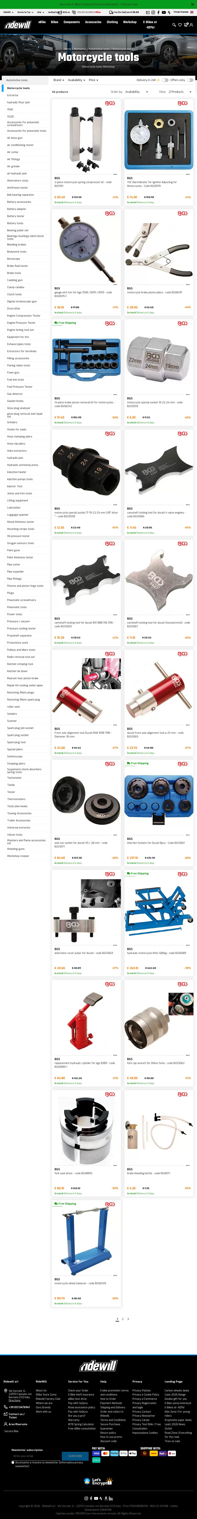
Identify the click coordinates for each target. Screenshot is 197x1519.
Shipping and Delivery (112, 1407)
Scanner (12, 721)
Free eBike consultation (82, 1428)
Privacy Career (141, 1420)
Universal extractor (18, 827)
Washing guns (16, 849)
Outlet (168, 1428)
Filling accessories (18, 358)
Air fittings (13, 159)
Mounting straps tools (20, 529)
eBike (42, 22)
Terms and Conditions (113, 1420)
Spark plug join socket (20, 728)
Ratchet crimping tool (20, 664)
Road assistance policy (81, 1407)
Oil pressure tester (18, 536)
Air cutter (13, 152)
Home (67, 49)
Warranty (74, 1420)
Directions (15, 1400)
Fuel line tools (15, 379)
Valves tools (14, 834)
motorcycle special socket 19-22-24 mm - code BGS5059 (155, 404)
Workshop (130, 22)
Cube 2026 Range (175, 1394)
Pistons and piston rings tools (25, 586)
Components (72, 22)
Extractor (13, 95)
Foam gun (13, 372)
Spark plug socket (18, 735)
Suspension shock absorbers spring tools (24, 770)
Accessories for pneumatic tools (26, 131)
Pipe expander (15, 571)
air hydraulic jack (17, 173)
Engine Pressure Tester (21, 323)
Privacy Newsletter (143, 1416)
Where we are (44, 1403)
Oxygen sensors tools (20, 543)
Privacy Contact (141, 1411)
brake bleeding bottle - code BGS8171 (148, 1173)
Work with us (43, 1411)
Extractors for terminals (22, 351)
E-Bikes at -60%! (150, 25)
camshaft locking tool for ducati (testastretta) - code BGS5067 (158, 624)
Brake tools (14, 273)
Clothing (112, 22)
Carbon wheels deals (177, 1390)
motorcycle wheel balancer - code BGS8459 (80, 1283)
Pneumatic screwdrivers (21, 600)
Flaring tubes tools (18, 365)
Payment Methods (111, 1403)
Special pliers (15, 749)
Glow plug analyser (18, 408)
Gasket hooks (15, 401)
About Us (41, 1390)
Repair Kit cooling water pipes (25, 685)
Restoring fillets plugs (20, 692)
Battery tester (15, 216)
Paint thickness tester (20, 557)
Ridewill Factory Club (48, 1399)
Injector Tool (14, 486)
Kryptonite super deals (178, 1420)
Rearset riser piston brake (22, 678)
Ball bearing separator (20, 195)
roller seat (13, 706)
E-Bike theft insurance (81, 1394)
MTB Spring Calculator (81, 1424)
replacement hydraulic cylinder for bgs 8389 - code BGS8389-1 (85, 1065)
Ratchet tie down (17, 671)
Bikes (54, 22)
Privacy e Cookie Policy (145, 1394)
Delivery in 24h (146, 80)
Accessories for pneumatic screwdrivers (23, 124)
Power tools (14, 614)
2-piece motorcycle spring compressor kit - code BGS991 (83, 184)
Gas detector (15, 394)
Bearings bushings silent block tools (25, 237)
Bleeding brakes (16, 244)
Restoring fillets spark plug (23, 699)
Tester (11, 792)
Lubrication (13, 507)
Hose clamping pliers (19, 436)
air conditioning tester (20, 145)
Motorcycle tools (122, 49)
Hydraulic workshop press (22, 465)
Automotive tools (99, 49)
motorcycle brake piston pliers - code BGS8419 (154, 292)
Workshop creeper (18, 856)
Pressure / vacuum (18, 621)
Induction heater (16, 472)
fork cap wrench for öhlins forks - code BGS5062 (156, 1063)
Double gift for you (176, 1399)
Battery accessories (19, 202)
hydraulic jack (15, 458)
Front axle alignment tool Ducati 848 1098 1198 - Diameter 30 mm (83, 734)
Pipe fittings (14, 579)
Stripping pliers (16, 763)
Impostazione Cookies (145, 1433)
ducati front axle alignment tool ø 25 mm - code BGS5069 (155, 734)
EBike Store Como (46, 1394)
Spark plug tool (16, 742)
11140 (10, 109)
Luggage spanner (18, 515)
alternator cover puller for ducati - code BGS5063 (84, 953)
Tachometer (14, 778)
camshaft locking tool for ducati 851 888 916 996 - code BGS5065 (84, 624)
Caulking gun (15, 280)
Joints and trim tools (19, 493)
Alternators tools (17, 180)
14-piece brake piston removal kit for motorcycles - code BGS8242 (85, 404)
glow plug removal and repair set (25, 415)
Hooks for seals (16, 429)
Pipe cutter (13, 564)
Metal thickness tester (20, 522)
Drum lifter (13, 308)
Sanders (12, 714)
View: (162, 92)
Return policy (108, 1433)
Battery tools (15, 223)
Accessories (93, 22)
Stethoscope (14, 756)
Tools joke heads (17, 806)
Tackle (11, 785)
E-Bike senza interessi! (178, 1403)
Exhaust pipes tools (19, 344)
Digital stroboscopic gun (22, 301)
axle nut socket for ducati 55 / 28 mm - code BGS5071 (81, 844)
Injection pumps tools (20, 479)
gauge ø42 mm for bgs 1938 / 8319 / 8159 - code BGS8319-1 (83, 294)
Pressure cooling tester (21, 628)
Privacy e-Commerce (144, 1399)
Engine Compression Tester (23, 315)
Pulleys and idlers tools (21, 650)
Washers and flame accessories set (26, 842)
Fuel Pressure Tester (19, 387)
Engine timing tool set (20, 330)
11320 (10, 116)
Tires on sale (172, 1441)
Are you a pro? (76, 1416)
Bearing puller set (18, 230)
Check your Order (78, 1390)
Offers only (177, 80)
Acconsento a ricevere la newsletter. (49, 1464)
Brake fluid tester (17, 266)
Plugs (10, 593)
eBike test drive (77, 1399)
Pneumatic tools (17, 607)
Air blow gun (14, 138)
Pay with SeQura (78, 1403)
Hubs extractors (17, 451)
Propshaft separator (19, 635)
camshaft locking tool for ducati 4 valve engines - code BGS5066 (156, 514)
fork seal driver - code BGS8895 (73, 1173)
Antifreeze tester (17, 187)
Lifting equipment (17, 500)
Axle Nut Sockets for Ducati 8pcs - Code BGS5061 (156, 843)
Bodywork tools (16, 251)
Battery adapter (16, 209)
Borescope (13, 259)
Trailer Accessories (18, 820)
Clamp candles (15, 287)
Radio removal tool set (21, 657)
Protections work (17, 642)
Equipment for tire (18, 337)
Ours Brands (43, 1407)
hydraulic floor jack (18, 102)
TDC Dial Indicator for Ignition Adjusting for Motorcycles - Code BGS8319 (152, 184)
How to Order (108, 1399)
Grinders (12, 422)
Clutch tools (14, 294)
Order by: (117, 92)
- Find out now (128, 4)
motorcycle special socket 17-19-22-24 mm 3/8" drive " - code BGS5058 (86, 514)
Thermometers (16, 799)
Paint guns (13, 550)
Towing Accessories (19, 813)
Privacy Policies (141, 1390)
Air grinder (13, 166)
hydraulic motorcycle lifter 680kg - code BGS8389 (156, 953)
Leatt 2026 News (175, 1424)
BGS (57, 178)
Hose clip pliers (16, 443)
